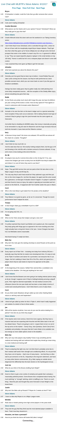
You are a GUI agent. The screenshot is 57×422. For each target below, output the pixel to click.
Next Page (40, 8)
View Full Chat (28, 8)
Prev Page (16, 8)
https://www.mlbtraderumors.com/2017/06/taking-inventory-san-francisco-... (29, 43)
